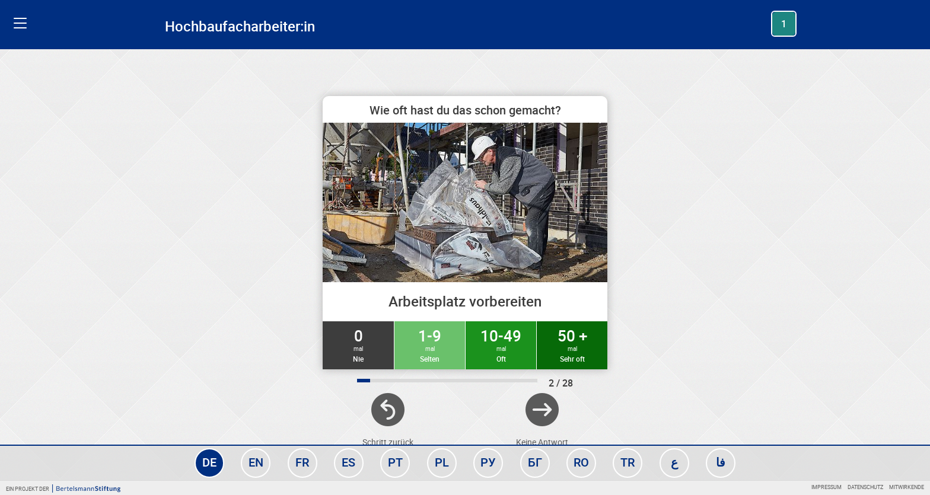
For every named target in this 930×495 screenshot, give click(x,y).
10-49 (501, 344)
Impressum (826, 487)
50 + (572, 344)
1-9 (429, 344)
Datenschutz (865, 487)
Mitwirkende (906, 487)
